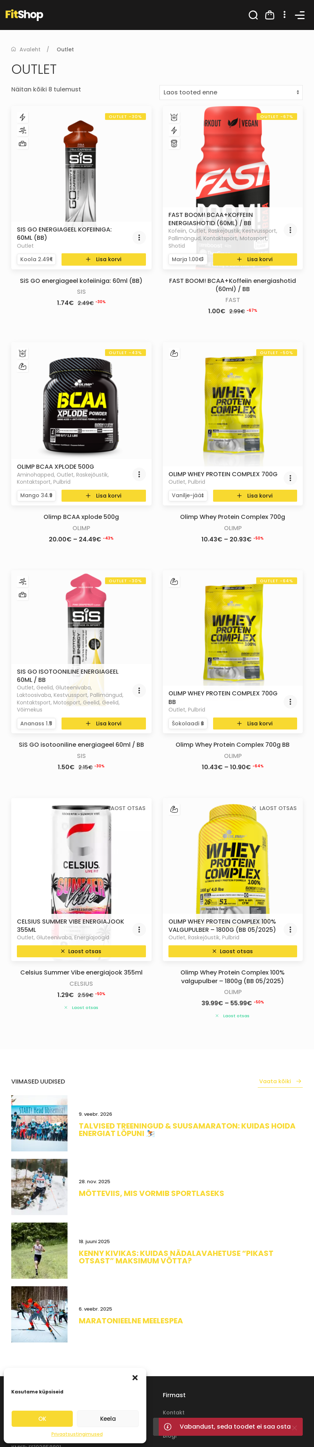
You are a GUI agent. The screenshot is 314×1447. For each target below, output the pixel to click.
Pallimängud (184, 238)
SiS (81, 291)
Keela (108, 1419)
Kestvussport (259, 231)
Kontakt (174, 1412)
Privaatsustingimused (77, 1434)
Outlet (25, 246)
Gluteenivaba (73, 687)
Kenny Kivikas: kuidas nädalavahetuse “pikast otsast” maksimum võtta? (176, 1257)
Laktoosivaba (34, 695)
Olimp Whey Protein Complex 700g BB (223, 697)
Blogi (169, 1436)
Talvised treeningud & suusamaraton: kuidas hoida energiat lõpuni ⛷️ (187, 1129)
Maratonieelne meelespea (131, 1320)
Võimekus (29, 709)
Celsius (81, 983)
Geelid (44, 687)
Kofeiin (177, 231)
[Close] (294, 1428)
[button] (135, 1377)
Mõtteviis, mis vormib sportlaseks (151, 1193)
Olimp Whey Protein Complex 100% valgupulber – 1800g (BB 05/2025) (222, 925)
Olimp (81, 528)
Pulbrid (62, 482)
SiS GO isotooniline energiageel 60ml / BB (68, 675)
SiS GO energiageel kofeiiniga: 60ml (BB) (64, 233)
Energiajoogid (91, 937)
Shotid (176, 246)
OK (42, 1419)
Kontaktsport (220, 238)
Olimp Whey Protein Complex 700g (223, 474)
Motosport (253, 238)
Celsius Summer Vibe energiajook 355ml (70, 925)
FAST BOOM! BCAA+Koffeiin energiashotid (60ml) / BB (210, 219)
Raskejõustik (224, 231)
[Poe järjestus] (231, 92)
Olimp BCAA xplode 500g (55, 466)
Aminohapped (35, 474)
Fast (232, 300)
